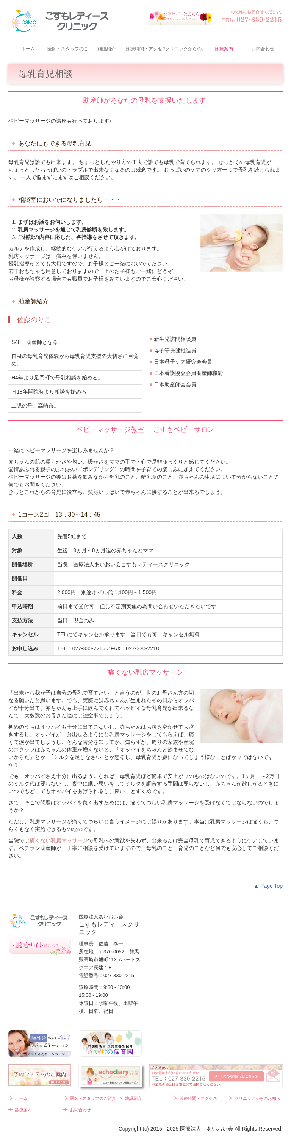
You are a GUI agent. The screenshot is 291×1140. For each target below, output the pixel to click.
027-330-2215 (88, 648)
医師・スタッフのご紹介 (66, 49)
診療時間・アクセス (145, 49)
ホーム (28, 49)
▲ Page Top (268, 886)
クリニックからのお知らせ (184, 49)
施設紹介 (106, 49)
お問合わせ (263, 49)
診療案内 (224, 49)
